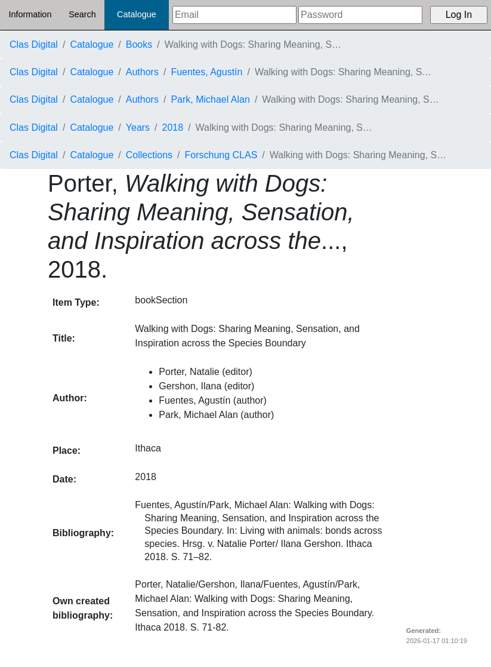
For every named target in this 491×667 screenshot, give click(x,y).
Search (82, 14)
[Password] (360, 15)
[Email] (234, 15)
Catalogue (136, 14)
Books (139, 44)
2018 (173, 127)
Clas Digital (34, 44)
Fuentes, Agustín (206, 72)
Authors (142, 72)
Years (138, 127)
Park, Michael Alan (210, 99)
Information (29, 14)
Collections (149, 155)
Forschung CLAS (221, 155)
